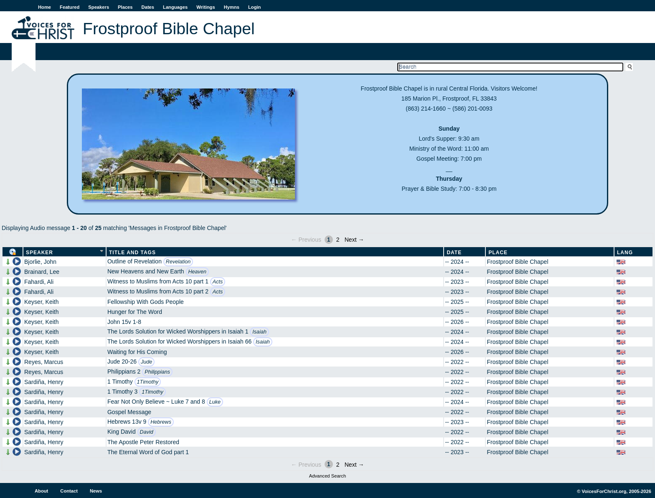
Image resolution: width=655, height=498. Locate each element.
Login (254, 7)
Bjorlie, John (40, 261)
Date (454, 252)
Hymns (231, 7)
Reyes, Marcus (43, 362)
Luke (215, 402)
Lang (625, 252)
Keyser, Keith (41, 301)
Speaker (39, 252)
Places (125, 7)
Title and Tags (132, 252)
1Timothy (148, 382)
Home (44, 7)
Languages (175, 7)
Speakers (98, 7)
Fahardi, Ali (38, 281)
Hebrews (160, 422)
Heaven (197, 272)
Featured (69, 7)
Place (498, 252)
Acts (218, 282)
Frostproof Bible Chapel (517, 261)
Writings (205, 7)
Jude (146, 362)
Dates (148, 7)
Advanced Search (327, 475)
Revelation (178, 262)
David (146, 432)
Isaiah (259, 332)
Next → (354, 239)
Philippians (157, 372)
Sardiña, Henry (43, 382)
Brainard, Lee (41, 271)
